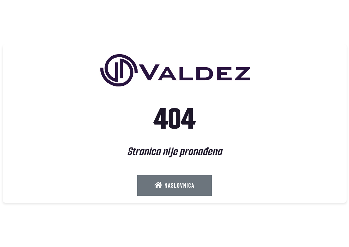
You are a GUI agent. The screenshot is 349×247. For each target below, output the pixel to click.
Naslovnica (174, 185)
